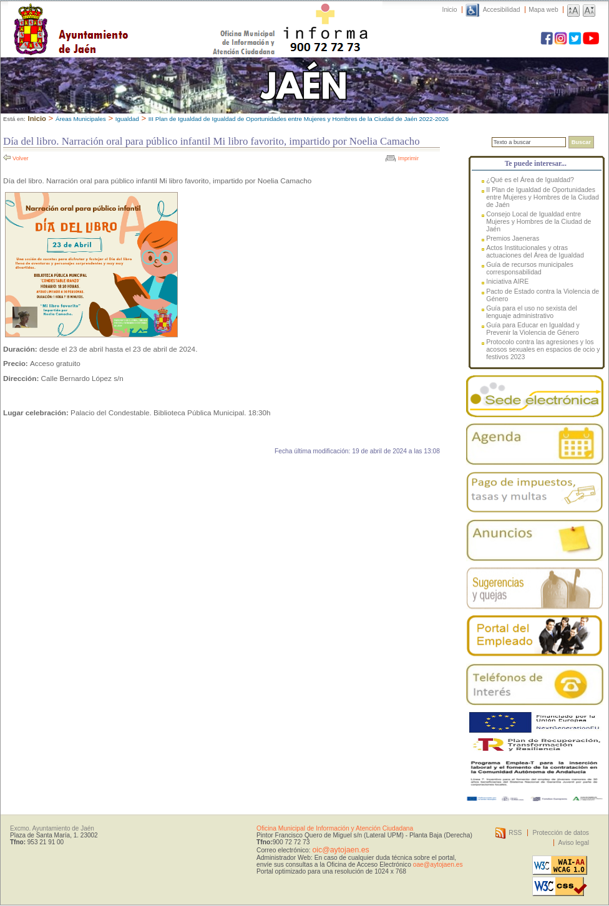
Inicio (449, 9)
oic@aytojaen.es (340, 850)
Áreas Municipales (81, 118)
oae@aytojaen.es (438, 864)
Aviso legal (573, 842)
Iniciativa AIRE (507, 281)
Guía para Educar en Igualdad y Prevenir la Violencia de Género (533, 328)
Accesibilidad (501, 9)
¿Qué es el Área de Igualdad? (530, 179)
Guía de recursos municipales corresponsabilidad (529, 268)
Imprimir (408, 158)
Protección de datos (560, 832)
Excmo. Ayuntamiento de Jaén (52, 828)
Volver (20, 158)
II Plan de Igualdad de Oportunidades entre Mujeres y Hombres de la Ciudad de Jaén (542, 197)
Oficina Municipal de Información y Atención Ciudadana (334, 828)
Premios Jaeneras (512, 238)
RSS (515, 832)
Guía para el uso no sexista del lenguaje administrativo (531, 311)
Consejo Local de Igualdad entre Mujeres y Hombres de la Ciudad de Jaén (538, 221)
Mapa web (543, 9)
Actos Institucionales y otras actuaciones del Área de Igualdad (535, 251)
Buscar (581, 142)
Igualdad (127, 118)
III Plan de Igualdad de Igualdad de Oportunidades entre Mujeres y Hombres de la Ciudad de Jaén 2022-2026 (299, 118)
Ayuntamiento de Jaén (125, 16)
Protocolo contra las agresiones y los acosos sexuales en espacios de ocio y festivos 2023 (543, 349)
